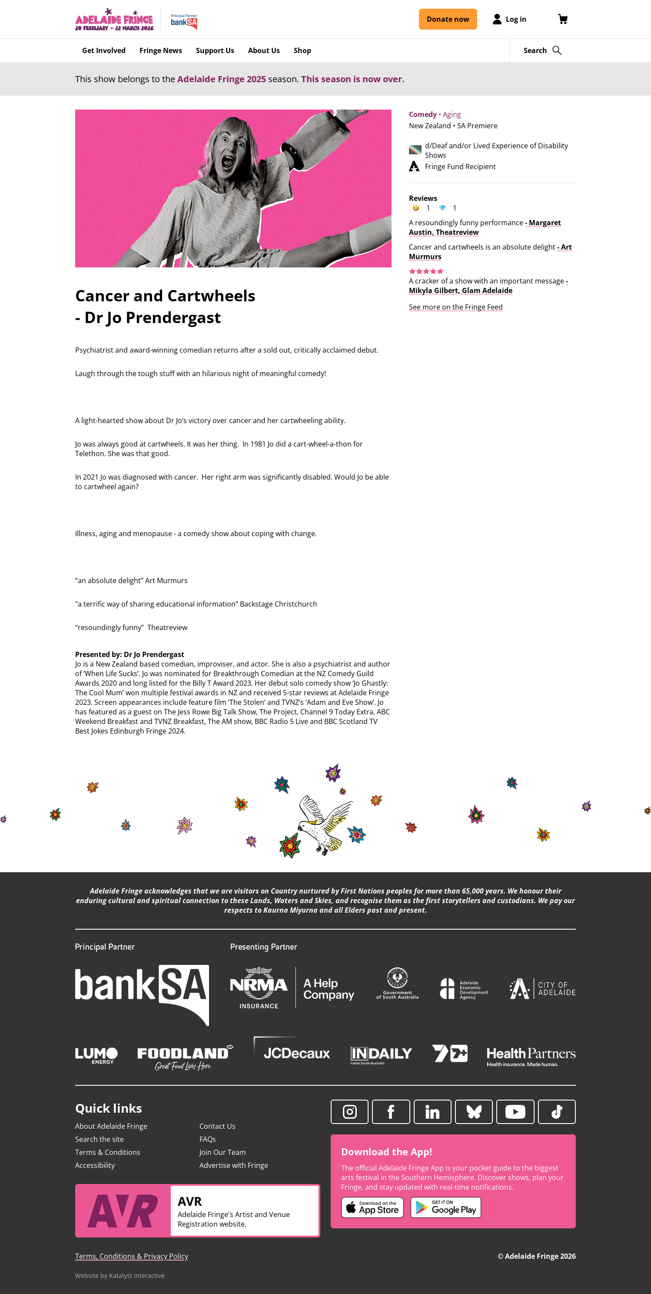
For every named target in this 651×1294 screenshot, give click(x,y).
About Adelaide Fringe (111, 1126)
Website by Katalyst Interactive (120, 1275)
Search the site (99, 1139)
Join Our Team (222, 1152)
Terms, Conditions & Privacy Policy (131, 1256)
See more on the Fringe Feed (456, 307)
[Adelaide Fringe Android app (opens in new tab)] (446, 1207)
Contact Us (217, 1126)
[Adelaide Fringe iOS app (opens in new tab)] (372, 1207)
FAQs (207, 1139)
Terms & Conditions (107, 1152)
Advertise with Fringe (233, 1165)
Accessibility (95, 1165)
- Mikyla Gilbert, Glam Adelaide (488, 285)
